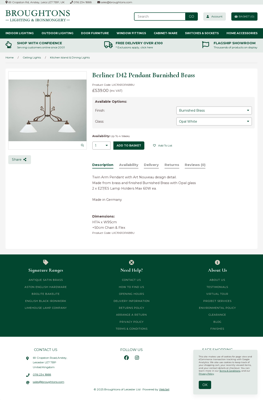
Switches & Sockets (202, 33)
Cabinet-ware (165, 33)
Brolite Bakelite (46, 293)
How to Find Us (131, 287)
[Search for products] (160, 16)
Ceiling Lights (32, 57)
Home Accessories (242, 33)
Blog (217, 321)
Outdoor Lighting (57, 33)
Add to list (162, 145)
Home (10, 57)
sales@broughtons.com (114, 2)
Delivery (151, 165)
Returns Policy (131, 307)
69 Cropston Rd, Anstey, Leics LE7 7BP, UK (35, 2)
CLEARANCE (217, 314)
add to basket (129, 145)
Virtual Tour (217, 293)
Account (215, 16)
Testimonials (217, 287)
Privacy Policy (132, 321)
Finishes (217, 328)
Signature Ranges (46, 266)
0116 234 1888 (81, 2)
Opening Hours (131, 293)
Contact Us (131, 279)
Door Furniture (95, 33)
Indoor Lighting (20, 33)
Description (102, 165)
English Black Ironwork (45, 301)
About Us (217, 266)
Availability (128, 165)
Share (19, 159)
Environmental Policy (217, 307)
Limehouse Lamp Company (46, 307)
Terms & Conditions (132, 328)
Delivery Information (132, 301)
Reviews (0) (195, 165)
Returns (172, 165)
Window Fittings (131, 33)
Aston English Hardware (46, 287)
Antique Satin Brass (46, 279)
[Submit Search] (191, 16)
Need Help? (131, 266)
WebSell (164, 389)
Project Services (217, 301)
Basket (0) (244, 16)
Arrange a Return (131, 314)
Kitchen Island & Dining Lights (70, 57)
